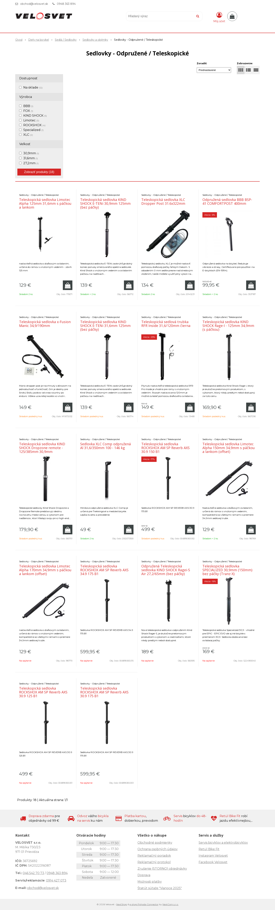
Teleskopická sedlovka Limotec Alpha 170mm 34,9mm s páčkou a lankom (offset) (45, 570)
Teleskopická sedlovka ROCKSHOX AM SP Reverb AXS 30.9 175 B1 (104, 692)
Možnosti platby (150, 881)
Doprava (144, 875)
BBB (28, 106)
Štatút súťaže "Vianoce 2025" (160, 888)
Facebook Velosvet (213, 862)
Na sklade (33, 87)
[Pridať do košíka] (67, 285)
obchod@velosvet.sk (34, 4)
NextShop (121, 904)
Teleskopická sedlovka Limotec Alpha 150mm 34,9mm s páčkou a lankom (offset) (228, 448)
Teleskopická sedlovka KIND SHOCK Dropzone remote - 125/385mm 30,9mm (42, 448)
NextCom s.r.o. (171, 904)
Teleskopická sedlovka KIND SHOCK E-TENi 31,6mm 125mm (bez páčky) (105, 325)
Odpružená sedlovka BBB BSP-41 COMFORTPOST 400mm (227, 201)
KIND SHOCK (35, 115)
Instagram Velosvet (213, 855)
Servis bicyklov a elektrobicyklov (223, 842)
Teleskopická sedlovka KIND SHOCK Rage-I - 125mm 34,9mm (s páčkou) (228, 325)
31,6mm (30, 158)
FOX (28, 111)
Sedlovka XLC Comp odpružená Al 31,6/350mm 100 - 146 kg (105, 446)
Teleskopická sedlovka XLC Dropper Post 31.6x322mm (163, 201)
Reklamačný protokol (154, 862)
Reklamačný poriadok (154, 855)
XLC (28, 134)
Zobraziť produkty (39, 172)
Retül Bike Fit (209, 849)
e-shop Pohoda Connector (144, 904)
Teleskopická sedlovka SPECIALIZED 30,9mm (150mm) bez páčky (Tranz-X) (227, 570)
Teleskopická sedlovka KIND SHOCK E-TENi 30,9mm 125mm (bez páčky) (105, 203)
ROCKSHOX (34, 125)
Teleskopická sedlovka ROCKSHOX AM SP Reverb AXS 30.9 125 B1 (43, 692)
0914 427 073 (56, 880)
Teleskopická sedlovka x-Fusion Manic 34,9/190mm (45, 323)
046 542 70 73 (33, 873)
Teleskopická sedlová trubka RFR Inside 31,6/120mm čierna (165, 323)
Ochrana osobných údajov (158, 849)
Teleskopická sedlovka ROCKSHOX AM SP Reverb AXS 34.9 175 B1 (104, 570)
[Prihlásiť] (219, 17)
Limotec (31, 120)
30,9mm (31, 153)
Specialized (33, 130)
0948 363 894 (66, 4)
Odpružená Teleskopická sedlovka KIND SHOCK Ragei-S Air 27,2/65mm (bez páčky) (165, 570)
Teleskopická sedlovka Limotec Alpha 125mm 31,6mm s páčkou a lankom (45, 203)
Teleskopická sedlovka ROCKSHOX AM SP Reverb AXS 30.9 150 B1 (165, 448)
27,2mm (31, 163)
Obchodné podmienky (155, 842)
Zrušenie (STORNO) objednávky (162, 868)
